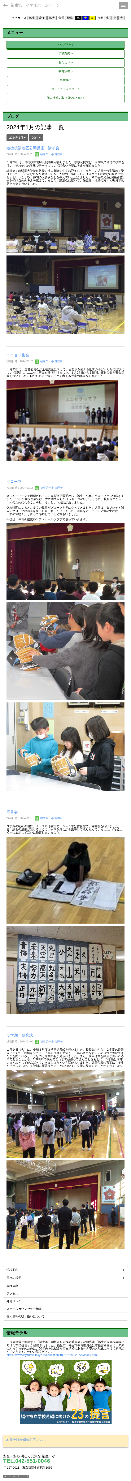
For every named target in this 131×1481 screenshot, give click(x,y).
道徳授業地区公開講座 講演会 (32, 148)
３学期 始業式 (19, 1035)
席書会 (12, 812)
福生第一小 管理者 (49, 154)
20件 (36, 137)
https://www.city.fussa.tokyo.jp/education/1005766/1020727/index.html (51, 1355)
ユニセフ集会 (17, 355)
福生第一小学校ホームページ (35, 5)
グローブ (14, 481)
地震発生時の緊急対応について (26, 1439)
